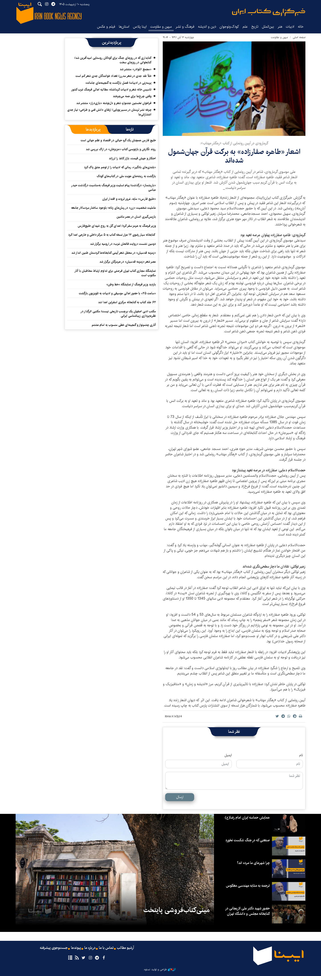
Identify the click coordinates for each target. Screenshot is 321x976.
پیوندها (76, 948)
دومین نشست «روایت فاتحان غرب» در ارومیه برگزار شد (123, 243)
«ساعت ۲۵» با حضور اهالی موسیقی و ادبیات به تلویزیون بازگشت (117, 293)
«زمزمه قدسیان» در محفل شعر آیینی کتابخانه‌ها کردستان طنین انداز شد (113, 252)
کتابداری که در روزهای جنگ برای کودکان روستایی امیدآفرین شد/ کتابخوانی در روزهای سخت (112, 60)
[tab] (129, 129)
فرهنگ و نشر (184, 27)
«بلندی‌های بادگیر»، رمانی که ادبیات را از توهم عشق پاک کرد (120, 167)
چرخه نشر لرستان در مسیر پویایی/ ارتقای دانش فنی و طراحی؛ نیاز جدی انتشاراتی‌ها (109, 112)
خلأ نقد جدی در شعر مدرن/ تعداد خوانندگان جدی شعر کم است (113, 76)
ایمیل (228, 755)
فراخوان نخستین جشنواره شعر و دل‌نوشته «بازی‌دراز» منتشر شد (113, 103)
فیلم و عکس (106, 27)
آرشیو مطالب (125, 948)
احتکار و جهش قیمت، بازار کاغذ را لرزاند (132, 158)
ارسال (179, 797)
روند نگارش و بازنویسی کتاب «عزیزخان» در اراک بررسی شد (121, 149)
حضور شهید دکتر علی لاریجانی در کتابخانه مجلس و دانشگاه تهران (247, 911)
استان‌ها (124, 27)
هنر (280, 27)
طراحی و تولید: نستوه (160, 970)
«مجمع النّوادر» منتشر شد (135, 69)
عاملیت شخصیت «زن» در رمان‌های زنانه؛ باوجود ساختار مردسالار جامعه (113, 207)
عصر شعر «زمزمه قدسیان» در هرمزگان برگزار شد (127, 261)
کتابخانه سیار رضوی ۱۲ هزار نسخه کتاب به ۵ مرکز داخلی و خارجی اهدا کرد (112, 234)
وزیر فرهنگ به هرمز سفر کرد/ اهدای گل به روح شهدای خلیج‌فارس (117, 225)
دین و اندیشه (207, 27)
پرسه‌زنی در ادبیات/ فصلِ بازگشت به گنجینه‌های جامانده (118, 82)
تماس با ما (106, 948)
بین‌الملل (268, 27)
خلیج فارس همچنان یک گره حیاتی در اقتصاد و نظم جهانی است (118, 140)
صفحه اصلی (299, 37)
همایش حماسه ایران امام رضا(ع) (247, 818)
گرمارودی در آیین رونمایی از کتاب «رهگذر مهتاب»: (234, 143)
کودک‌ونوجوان (229, 27)
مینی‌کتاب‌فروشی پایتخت (176, 910)
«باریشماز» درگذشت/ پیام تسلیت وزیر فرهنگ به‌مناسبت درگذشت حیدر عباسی (113, 187)
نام (301, 755)
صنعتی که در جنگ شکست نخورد (247, 840)
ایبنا (268, 12)
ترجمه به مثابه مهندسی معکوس (248, 886)
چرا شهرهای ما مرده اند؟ (253, 863)
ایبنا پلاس (140, 27)
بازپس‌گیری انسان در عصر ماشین (136, 216)
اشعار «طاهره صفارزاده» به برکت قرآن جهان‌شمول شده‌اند (234, 156)
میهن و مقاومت (161, 27)
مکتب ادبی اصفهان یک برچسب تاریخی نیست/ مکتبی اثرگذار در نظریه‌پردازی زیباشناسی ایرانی (118, 313)
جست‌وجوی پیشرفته (54, 948)
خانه (301, 27)
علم (245, 27)
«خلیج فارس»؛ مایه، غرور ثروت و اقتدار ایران (129, 198)
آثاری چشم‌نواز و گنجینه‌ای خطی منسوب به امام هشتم (124, 325)
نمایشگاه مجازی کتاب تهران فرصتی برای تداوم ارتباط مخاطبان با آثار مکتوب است (115, 273)
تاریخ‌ (254, 27)
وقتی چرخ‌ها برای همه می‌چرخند (132, 96)
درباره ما (89, 948)
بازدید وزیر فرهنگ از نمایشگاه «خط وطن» (131, 284)
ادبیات (290, 27)
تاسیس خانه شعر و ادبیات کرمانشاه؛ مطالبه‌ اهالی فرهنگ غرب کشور (111, 89)
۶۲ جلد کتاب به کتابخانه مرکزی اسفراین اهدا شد (127, 302)
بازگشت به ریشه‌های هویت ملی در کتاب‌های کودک (126, 176)
